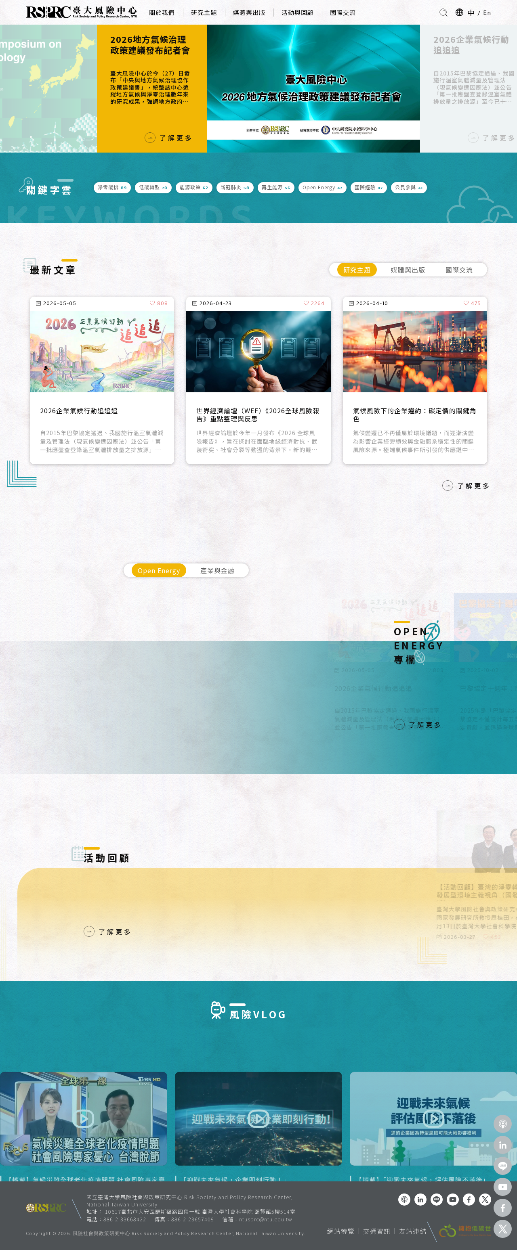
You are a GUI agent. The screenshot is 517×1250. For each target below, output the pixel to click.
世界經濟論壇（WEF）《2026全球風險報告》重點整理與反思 (257, 414)
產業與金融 (217, 570)
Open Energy (159, 570)
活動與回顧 (298, 12)
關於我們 (162, 12)
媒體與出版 (249, 12)
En (487, 12)
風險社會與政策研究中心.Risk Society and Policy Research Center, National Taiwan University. (189, 1234)
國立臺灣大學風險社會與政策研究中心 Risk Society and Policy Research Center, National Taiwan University (189, 1200)
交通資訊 (377, 1231)
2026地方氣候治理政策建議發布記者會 (150, 44)
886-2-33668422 (124, 1219)
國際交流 (343, 12)
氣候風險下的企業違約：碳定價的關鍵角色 (415, 414)
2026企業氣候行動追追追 (471, 44)
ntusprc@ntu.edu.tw (265, 1219)
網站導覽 (341, 1231)
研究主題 (204, 12)
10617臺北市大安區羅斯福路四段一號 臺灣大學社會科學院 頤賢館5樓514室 (200, 1211)
